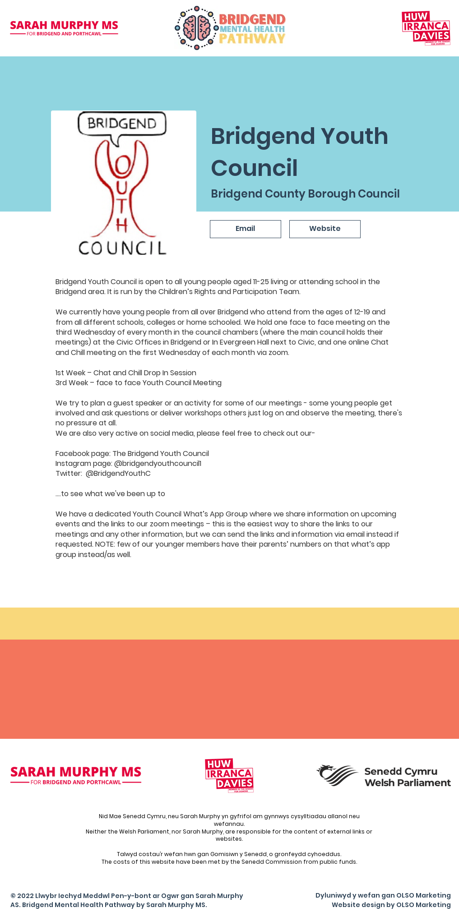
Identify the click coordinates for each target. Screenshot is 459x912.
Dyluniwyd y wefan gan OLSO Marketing (383, 895)
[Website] (325, 229)
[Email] (245, 229)
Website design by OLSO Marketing (391, 904)
